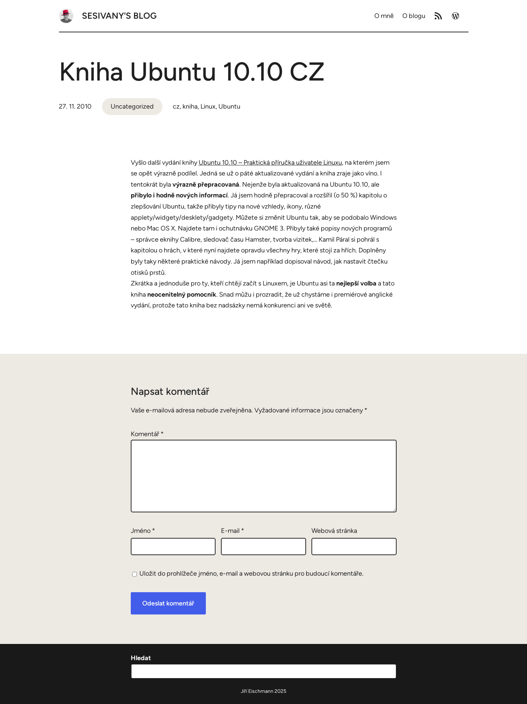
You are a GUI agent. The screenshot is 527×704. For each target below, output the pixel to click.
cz (176, 106)
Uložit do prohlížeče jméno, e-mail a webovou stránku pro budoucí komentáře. (251, 573)
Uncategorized (132, 106)
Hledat (141, 658)
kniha (190, 106)
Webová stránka (334, 531)
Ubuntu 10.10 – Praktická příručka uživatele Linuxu (270, 162)
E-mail (232, 531)
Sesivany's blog (119, 15)
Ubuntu (229, 106)
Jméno (143, 531)
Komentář (147, 434)
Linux (208, 106)
